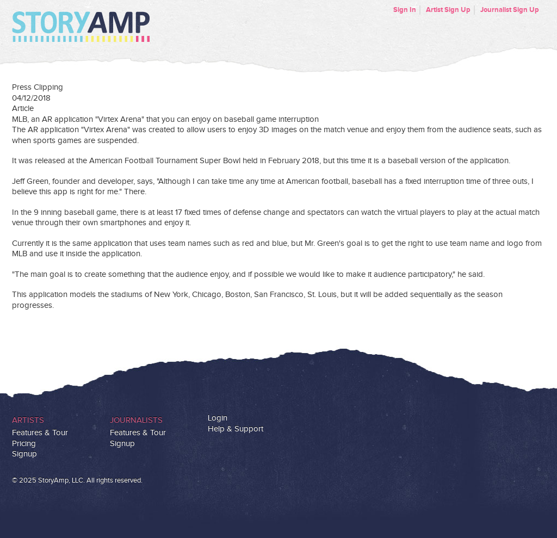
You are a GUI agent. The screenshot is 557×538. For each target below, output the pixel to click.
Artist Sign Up (448, 9)
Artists (28, 420)
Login (217, 418)
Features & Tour (40, 432)
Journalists (136, 420)
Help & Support (235, 429)
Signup (24, 454)
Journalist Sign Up (509, 9)
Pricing (24, 443)
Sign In (404, 9)
